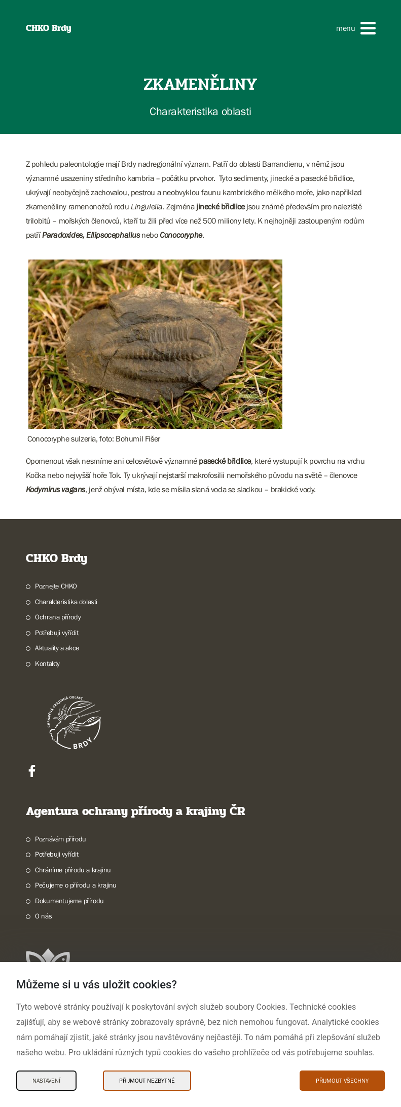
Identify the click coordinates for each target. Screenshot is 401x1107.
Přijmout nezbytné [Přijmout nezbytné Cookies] (147, 1080)
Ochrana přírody (58, 617)
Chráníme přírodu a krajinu (73, 870)
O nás (43, 916)
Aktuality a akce (57, 648)
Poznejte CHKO (56, 586)
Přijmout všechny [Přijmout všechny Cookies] (342, 1080)
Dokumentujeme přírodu (69, 901)
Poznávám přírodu (60, 839)
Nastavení (46, 1080)
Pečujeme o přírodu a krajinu (76, 885)
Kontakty (47, 663)
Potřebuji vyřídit (56, 633)
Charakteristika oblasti (66, 602)
